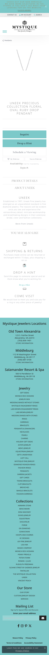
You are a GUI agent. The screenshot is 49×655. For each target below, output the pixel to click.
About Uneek (25, 188)
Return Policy (18, 638)
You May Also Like (24, 233)
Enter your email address (24, 613)
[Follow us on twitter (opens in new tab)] (30, 625)
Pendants (8, 40)
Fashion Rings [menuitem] (24, 468)
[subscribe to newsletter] (42, 618)
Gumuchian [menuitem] (24, 531)
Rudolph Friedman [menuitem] (24, 564)
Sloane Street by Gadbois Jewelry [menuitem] (24, 567)
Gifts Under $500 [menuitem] (24, 455)
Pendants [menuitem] (24, 471)
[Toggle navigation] (4, 31)
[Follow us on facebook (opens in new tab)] (18, 625)
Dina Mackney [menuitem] (24, 512)
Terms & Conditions (14, 643)
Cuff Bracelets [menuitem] (24, 484)
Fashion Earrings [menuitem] (25, 494)
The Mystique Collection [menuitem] (24, 574)
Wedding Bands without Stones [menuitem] (24, 402)
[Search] (38, 15)
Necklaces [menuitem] (24, 432)
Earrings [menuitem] (24, 422)
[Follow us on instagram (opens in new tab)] (22, 625)
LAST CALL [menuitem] (24, 458)
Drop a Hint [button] (24, 143)
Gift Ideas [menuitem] (24, 392)
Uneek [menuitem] (24, 577)
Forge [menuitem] (24, 525)
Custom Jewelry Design (24, 595)
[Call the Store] (24, 340)
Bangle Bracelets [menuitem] (25, 490)
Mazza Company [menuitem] (24, 548)
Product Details (24, 181)
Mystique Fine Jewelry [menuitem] (24, 461)
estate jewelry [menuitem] (24, 445)
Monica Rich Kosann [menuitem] (24, 551)
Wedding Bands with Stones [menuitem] (24, 415)
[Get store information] (24, 343)
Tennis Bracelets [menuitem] (24, 481)
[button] (24, 10)
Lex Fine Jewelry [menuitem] (24, 541)
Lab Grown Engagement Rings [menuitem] (24, 409)
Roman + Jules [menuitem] (24, 561)
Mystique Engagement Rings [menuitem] (25, 406)
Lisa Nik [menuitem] (24, 544)
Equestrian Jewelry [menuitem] (24, 451)
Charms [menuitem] (24, 438)
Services (24, 599)
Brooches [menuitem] (24, 487)
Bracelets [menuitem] (24, 425)
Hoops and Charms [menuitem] (24, 535)
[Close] (45, 6)
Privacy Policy (31, 638)
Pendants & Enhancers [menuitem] (24, 428)
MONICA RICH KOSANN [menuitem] (24, 396)
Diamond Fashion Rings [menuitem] (24, 464)
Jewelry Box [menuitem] (24, 399)
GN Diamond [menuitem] (24, 528)
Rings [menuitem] (24, 419)
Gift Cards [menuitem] (24, 477)
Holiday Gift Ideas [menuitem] (24, 441)
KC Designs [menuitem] (24, 538)
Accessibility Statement (33, 643)
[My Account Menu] (25, 15)
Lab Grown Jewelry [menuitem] (24, 412)
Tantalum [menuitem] (24, 571)
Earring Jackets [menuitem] (24, 474)
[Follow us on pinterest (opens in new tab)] (26, 625)
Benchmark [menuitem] (24, 509)
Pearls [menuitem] (24, 435)
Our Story (24, 592)
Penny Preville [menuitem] (24, 554)
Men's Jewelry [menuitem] (24, 448)
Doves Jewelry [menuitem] (24, 515)
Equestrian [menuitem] (24, 518)
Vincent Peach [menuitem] (24, 580)
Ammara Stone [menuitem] (24, 505)
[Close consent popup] (45, 648)
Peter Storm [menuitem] (24, 558)
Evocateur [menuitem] (24, 522)
